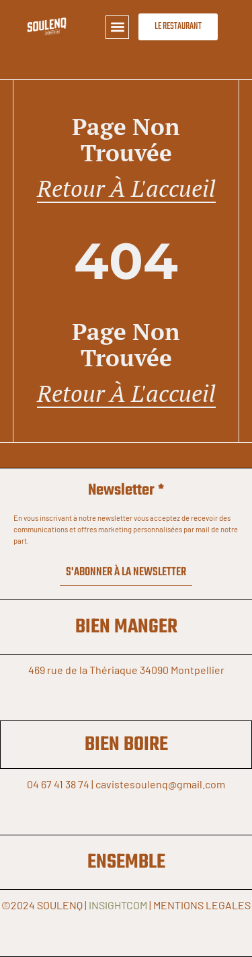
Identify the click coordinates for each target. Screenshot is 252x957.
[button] (117, 27)
